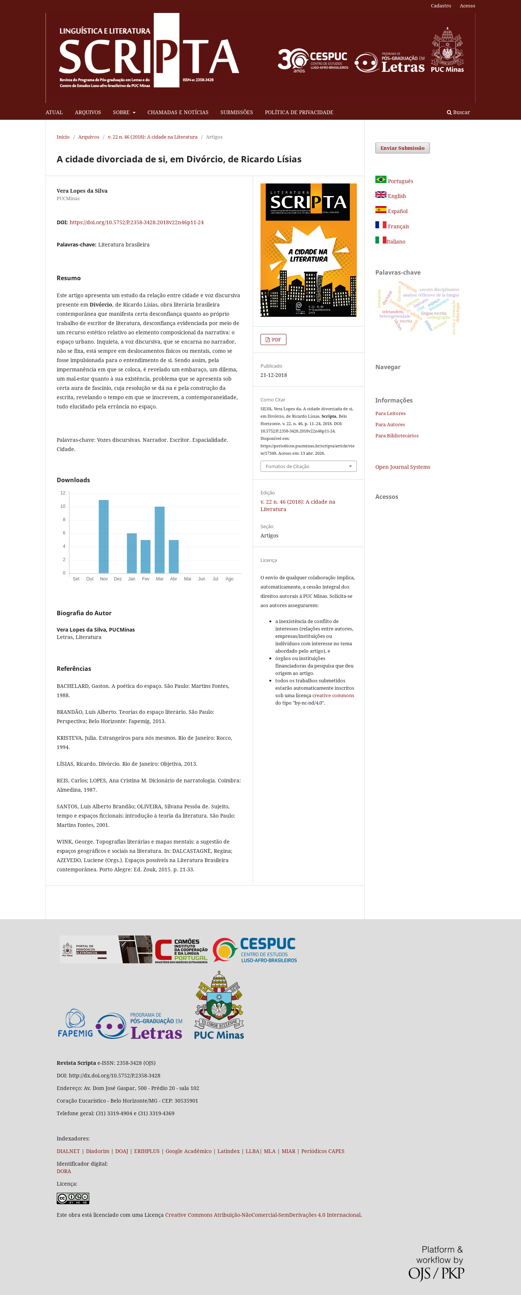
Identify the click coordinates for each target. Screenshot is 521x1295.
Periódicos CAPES (323, 1151)
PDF (276, 339)
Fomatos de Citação (287, 466)
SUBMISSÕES (236, 112)
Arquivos (88, 136)
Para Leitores (390, 413)
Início (63, 136)
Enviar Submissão (403, 148)
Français (397, 226)
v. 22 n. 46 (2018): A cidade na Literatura (153, 136)
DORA (64, 1171)
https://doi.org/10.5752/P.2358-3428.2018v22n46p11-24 (137, 222)
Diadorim (97, 1151)
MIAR (288, 1151)
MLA (270, 1151)
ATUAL (54, 112)
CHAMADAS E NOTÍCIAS (178, 112)
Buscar (458, 112)
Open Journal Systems (402, 466)
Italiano (390, 241)
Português (394, 181)
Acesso (467, 5)
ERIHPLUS (146, 1151)
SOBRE (122, 112)
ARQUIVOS (88, 112)
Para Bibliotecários (397, 435)
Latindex (229, 1151)
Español (391, 211)
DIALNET (68, 1151)
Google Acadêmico (189, 1151)
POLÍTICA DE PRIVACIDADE (299, 112)
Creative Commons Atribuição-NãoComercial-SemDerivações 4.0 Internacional (263, 1214)
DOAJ (121, 1151)
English (390, 195)
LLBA (252, 1151)
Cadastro (441, 5)
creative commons (333, 695)
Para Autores (390, 424)
